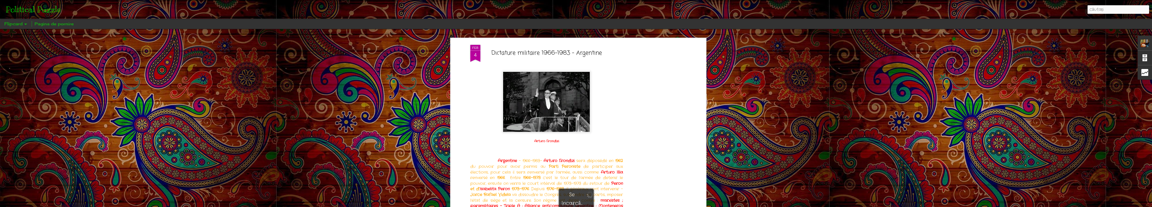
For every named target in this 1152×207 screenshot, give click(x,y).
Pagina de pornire (54, 23)
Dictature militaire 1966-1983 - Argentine (547, 47)
